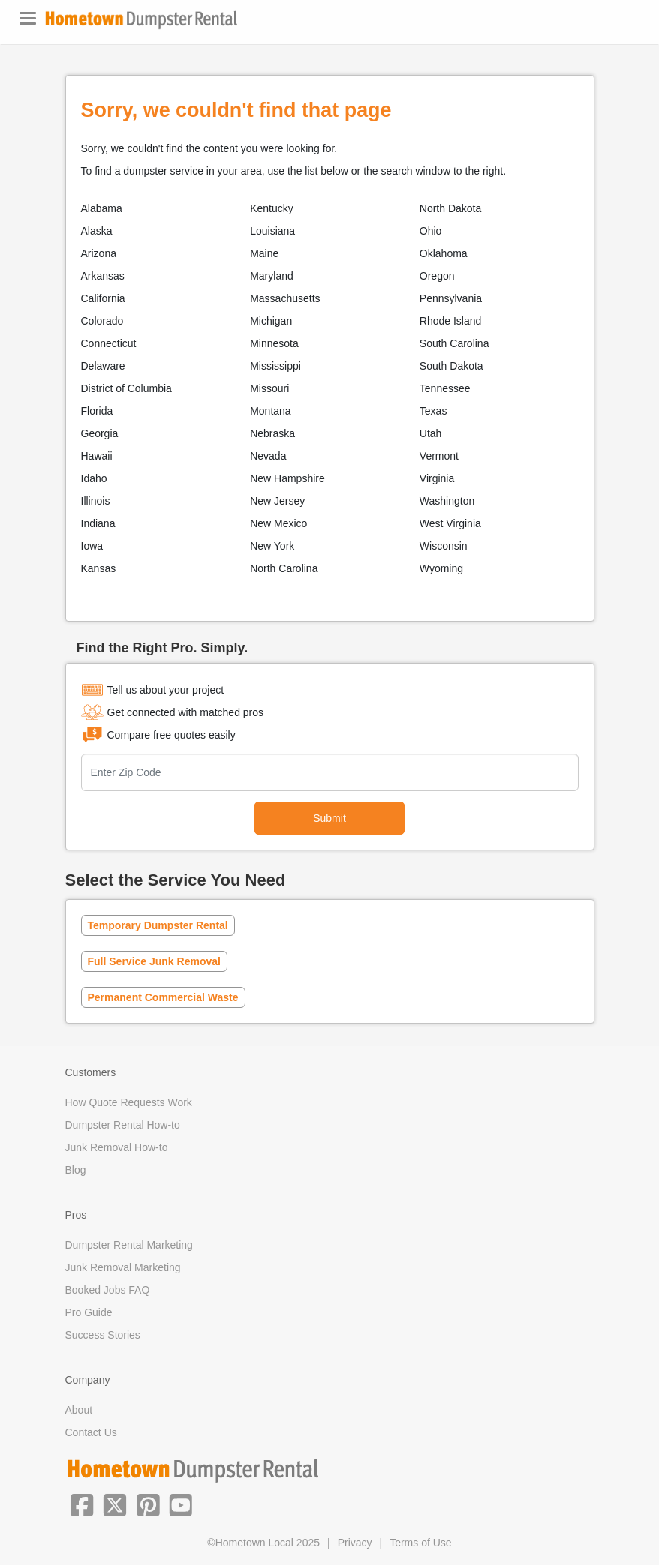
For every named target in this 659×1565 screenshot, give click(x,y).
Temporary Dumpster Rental (158, 925)
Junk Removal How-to (116, 1147)
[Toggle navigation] (28, 18)
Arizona (98, 253)
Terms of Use (420, 1543)
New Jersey (277, 501)
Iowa (92, 546)
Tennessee (445, 388)
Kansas (98, 568)
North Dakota (450, 208)
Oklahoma (444, 253)
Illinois (95, 501)
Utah (431, 433)
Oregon (437, 276)
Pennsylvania (451, 298)
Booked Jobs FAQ (107, 1290)
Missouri (269, 388)
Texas (433, 411)
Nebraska (272, 433)
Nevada (268, 456)
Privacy (355, 1543)
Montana (270, 411)
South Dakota (451, 366)
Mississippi (275, 366)
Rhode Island (451, 321)
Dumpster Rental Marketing (129, 1245)
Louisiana (272, 231)
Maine (264, 253)
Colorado (102, 321)
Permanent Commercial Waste (163, 997)
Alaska (97, 231)
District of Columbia (126, 388)
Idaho (94, 478)
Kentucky (271, 208)
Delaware (103, 366)
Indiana (98, 523)
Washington (447, 501)
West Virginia (450, 523)
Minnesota (274, 343)
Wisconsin (444, 546)
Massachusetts (285, 298)
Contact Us (91, 1432)
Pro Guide (89, 1312)
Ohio (431, 231)
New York (272, 546)
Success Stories (102, 1335)
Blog (75, 1170)
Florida (97, 411)
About (79, 1410)
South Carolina (454, 343)
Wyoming (441, 568)
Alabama (101, 208)
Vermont (439, 456)
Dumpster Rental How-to (122, 1125)
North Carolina (283, 568)
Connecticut (109, 343)
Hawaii (97, 456)
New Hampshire (287, 478)
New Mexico (278, 523)
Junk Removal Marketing (123, 1267)
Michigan (271, 321)
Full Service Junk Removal (154, 961)
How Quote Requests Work (128, 1102)
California (103, 298)
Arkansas (103, 276)
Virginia (437, 478)
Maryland (271, 276)
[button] (82, 1503)
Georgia (100, 433)
